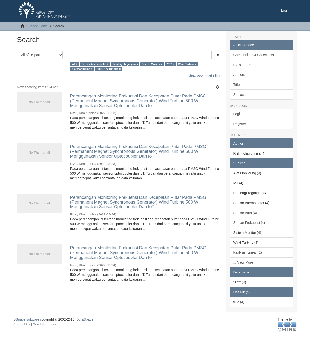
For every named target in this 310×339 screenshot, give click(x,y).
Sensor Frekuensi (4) (249, 223)
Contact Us (21, 324)
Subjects (240, 94)
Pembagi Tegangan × (125, 64)
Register (239, 124)
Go (217, 55)
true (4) (238, 302)
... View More (243, 262)
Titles (237, 85)
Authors (239, 75)
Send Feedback (45, 324)
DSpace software (26, 319)
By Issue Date (244, 65)
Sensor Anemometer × (95, 64)
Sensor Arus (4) (245, 213)
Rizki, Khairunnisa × (108, 68)
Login (237, 114)
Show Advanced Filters (205, 76)
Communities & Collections (253, 55)
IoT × (75, 64)
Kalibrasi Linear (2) (247, 252)
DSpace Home (37, 26)
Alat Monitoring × (82, 68)
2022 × (170, 64)
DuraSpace (84, 319)
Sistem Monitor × (152, 64)
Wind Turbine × (187, 64)
